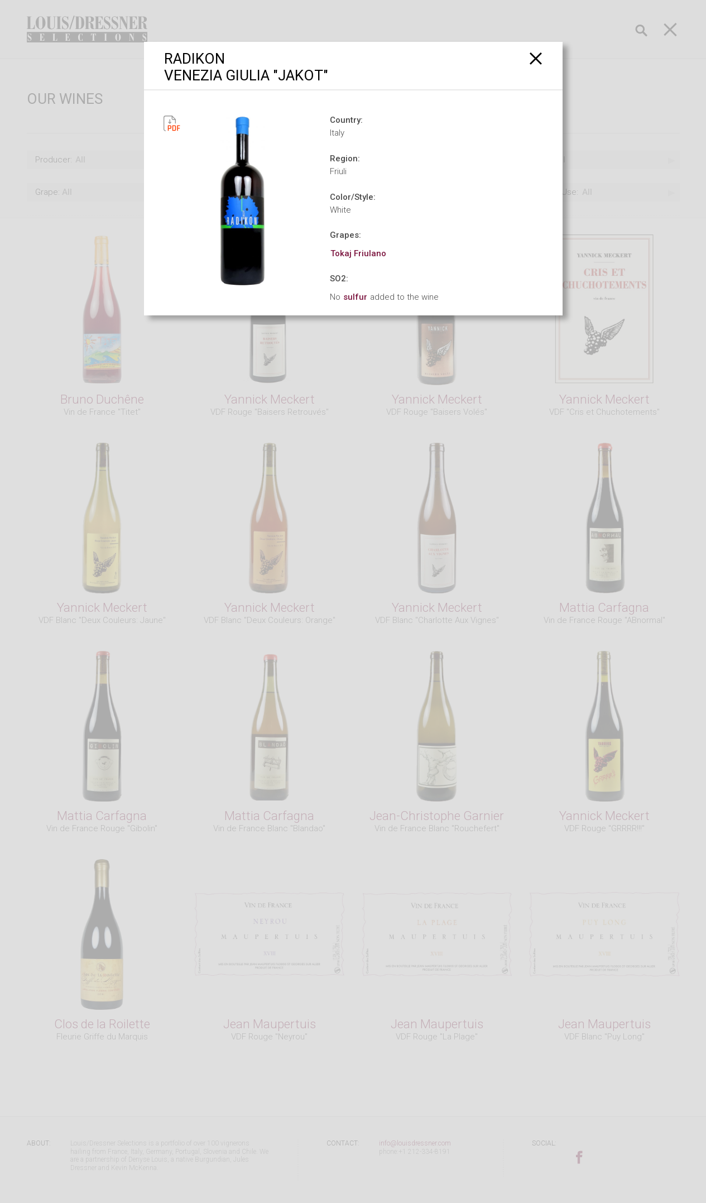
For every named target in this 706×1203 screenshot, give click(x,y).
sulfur (355, 297)
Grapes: (345, 235)
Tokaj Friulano (358, 253)
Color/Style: (353, 197)
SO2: (339, 279)
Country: (346, 120)
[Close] (536, 58)
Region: (345, 159)
